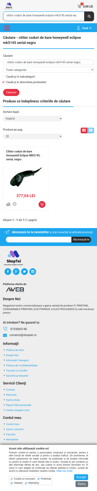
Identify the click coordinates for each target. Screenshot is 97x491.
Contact (9, 389)
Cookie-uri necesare (24, 478)
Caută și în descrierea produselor (26, 82)
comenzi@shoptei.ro (22, 335)
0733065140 (18, 329)
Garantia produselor (16, 375)
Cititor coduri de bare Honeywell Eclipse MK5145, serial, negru (23, 155)
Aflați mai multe (64, 471)
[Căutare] (89, 16)
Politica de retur (13, 350)
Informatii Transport (16, 360)
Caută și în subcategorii (20, 76)
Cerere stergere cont (16, 410)
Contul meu (11, 424)
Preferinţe (46, 478)
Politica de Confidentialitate (20, 365)
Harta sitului (11, 399)
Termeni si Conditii (15, 370)
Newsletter (11, 439)
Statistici (18, 483)
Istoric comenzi (13, 429)
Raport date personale (17, 405)
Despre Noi (11, 355)
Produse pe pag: (13, 129)
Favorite (9, 434)
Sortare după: (11, 111)
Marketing (33, 483)
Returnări (10, 394)
